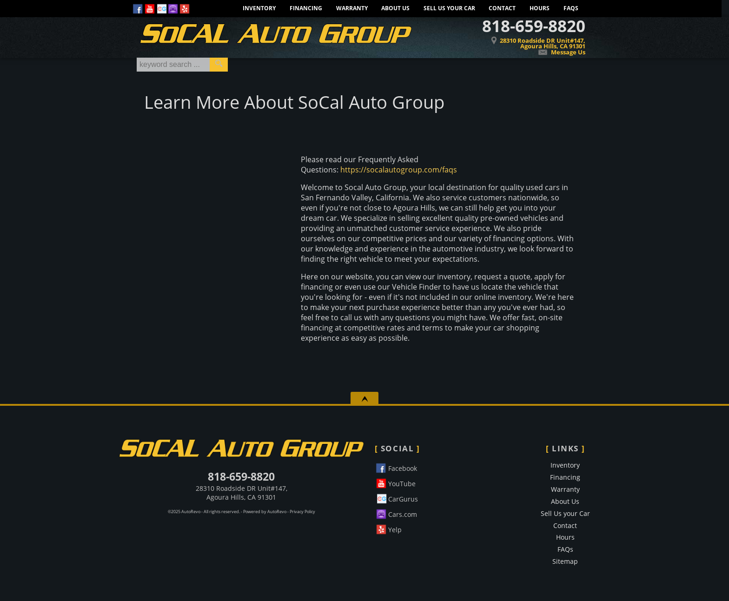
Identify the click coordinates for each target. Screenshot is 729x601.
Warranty (565, 489)
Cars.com (396, 513)
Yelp (388, 528)
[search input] (173, 65)
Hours (540, 8)
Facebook (396, 467)
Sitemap (565, 561)
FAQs (570, 8)
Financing (565, 477)
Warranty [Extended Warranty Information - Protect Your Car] (352, 8)
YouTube (395, 482)
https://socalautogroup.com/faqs (398, 170)
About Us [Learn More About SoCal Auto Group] (395, 8)
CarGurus (396, 497)
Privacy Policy (302, 512)
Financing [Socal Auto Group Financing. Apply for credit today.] (306, 8)
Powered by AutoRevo (264, 512)
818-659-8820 (241, 476)
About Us (565, 501)
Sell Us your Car (565, 513)
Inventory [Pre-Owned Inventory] (259, 8)
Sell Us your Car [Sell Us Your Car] (449, 8)
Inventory (565, 465)
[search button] (219, 65)
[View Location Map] (514, 36)
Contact (502, 8)
